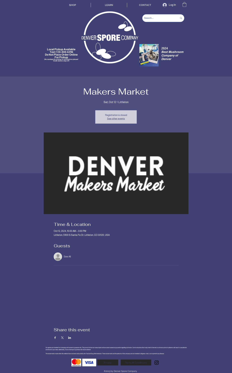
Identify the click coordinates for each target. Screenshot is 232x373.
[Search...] (159, 18)
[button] (184, 4)
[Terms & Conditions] (136, 362)
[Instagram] (157, 362)
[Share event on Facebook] (55, 337)
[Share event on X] (62, 337)
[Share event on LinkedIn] (69, 337)
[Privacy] (107, 362)
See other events (116, 118)
